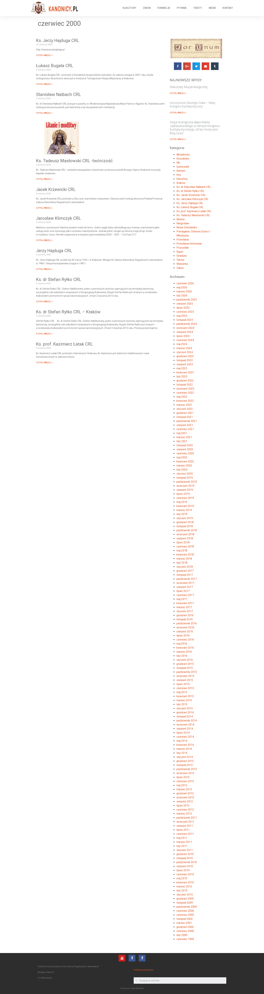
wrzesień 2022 (185, 388)
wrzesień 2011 (185, 821)
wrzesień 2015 (185, 676)
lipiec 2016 (183, 635)
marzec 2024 (184, 348)
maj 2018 (181, 550)
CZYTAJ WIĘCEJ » (44, 55)
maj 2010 (181, 878)
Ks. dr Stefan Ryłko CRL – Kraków (68, 311)
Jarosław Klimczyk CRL (58, 218)
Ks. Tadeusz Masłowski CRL (193, 215)
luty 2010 (181, 890)
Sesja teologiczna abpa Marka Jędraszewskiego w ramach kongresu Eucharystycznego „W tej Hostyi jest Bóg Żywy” (195, 127)
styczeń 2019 (184, 518)
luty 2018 (181, 562)
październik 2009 (186, 906)
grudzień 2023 (185, 356)
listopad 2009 (184, 902)
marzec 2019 (184, 510)
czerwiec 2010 (185, 874)
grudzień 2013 (185, 761)
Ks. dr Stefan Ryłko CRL (58, 279)
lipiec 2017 (183, 591)
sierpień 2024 (184, 332)
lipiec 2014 (183, 732)
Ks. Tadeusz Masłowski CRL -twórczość (74, 160)
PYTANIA (182, 8)
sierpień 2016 (184, 631)
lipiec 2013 (183, 777)
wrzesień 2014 (185, 724)
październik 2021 (186, 421)
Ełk (178, 162)
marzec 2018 (184, 558)
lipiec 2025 (183, 307)
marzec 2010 (184, 886)
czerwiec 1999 (185, 939)
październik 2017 (186, 578)
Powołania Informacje (189, 243)
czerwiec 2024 (185, 340)
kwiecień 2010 (185, 882)
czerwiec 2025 (185, 311)
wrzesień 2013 (185, 773)
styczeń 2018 (184, 566)
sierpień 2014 (184, 728)
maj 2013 (181, 785)
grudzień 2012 (185, 793)
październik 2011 (186, 817)
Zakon (180, 267)
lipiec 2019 (183, 493)
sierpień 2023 (184, 364)
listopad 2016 (184, 619)
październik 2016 (186, 623)
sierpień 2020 (184, 449)
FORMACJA (163, 8)
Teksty (180, 259)
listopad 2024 (184, 319)
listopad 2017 (184, 574)
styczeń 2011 (184, 850)
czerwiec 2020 (185, 453)
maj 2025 (181, 315)
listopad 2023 (184, 360)
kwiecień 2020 (185, 461)
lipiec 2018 (183, 542)
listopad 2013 (184, 765)
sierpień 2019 (184, 489)
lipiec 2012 (183, 805)
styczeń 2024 (184, 352)
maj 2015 (181, 692)
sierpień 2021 (184, 425)
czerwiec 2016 (185, 639)
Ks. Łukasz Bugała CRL (190, 207)
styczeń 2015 (184, 708)
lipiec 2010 (183, 870)
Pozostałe (182, 247)
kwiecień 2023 (185, 372)
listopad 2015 (184, 668)
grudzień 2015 (185, 663)
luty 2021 (181, 441)
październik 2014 (186, 720)
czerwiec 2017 (185, 595)
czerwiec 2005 (185, 914)
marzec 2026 (184, 291)
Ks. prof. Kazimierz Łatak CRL (64, 344)
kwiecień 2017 (185, 603)
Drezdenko (182, 158)
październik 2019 (186, 481)
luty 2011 (181, 846)
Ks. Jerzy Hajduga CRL (57, 40)
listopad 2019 (184, 477)
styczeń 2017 (184, 611)
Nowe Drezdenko (186, 227)
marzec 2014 (184, 748)
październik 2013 (186, 769)
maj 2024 (181, 344)
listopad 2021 (184, 417)
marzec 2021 (184, 437)
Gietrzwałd (182, 166)
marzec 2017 (184, 607)
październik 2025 (186, 299)
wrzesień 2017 (185, 583)
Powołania (182, 239)
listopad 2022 (184, 384)
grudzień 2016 (185, 615)
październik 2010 (186, 862)
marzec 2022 (184, 404)
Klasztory (182, 178)
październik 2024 (186, 323)
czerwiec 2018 (185, 546)
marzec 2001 (184, 923)
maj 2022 (181, 396)
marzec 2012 (184, 813)
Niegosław (182, 223)
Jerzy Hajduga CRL (54, 250)
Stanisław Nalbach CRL (58, 94)
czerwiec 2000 (185, 931)
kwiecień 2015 (185, 696)
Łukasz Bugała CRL (54, 65)
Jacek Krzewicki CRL (56, 189)
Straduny (181, 255)
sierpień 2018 (184, 538)
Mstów (180, 219)
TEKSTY (197, 8)
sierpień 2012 (184, 801)
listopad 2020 (184, 445)
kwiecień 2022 (185, 400)
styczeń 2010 (184, 894)
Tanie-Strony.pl (137, 988)
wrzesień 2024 (185, 328)
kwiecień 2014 (185, 744)
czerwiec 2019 (185, 498)
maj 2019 (181, 502)
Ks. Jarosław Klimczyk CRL (192, 199)
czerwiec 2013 (185, 781)
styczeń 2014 (184, 757)
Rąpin (179, 251)
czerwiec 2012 (185, 809)
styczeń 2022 (184, 408)
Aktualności (183, 154)
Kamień (180, 170)
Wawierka (182, 263)
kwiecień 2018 (185, 554)
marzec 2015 (184, 700)
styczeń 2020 (184, 473)
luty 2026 (181, 295)
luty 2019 (181, 514)
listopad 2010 (184, 858)
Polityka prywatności (144, 970)
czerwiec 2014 (185, 736)
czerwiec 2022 (185, 392)
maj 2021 (181, 433)
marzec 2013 (184, 789)
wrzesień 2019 (185, 485)
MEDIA (212, 8)
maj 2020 (181, 457)
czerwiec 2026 (185, 283)
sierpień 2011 (184, 825)
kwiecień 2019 (185, 506)
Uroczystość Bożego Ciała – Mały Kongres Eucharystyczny (192, 104)
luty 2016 (181, 655)
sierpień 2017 (184, 587)
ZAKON (147, 8)
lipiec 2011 (183, 829)
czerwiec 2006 (185, 910)
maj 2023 (181, 368)
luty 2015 (181, 704)
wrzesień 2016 (185, 627)
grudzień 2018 (185, 522)
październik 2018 (186, 530)
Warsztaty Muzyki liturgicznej (189, 87)
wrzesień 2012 (185, 797)
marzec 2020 (184, 465)
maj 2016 (181, 643)
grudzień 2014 (185, 712)
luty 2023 (181, 376)
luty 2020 (181, 469)
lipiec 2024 (183, 336)
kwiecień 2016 (185, 647)
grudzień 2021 (185, 413)
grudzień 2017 (185, 570)
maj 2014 (181, 740)
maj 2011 (181, 838)
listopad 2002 (184, 918)
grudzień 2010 (185, 854)
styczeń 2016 (184, 659)
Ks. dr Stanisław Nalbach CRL (193, 187)
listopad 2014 (184, 716)
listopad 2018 (184, 526)
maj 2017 (181, 599)
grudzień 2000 (185, 927)
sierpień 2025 (184, 303)
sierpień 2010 (184, 866)
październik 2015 (186, 672)
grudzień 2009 (185, 898)
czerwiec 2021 (185, 429)
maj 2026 (181, 287)
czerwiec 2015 (185, 688)
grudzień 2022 (185, 380)
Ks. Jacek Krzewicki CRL (191, 195)
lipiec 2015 (183, 684)
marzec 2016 (184, 651)
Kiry (178, 174)
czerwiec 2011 (185, 833)
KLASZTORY (129, 8)
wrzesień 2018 (185, 534)
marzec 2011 (184, 842)
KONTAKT (228, 8)
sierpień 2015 (184, 680)
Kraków (180, 182)
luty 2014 (181, 753)
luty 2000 (181, 935)
